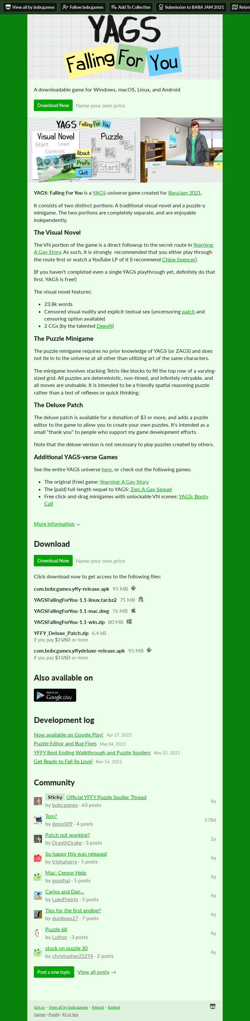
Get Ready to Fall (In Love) (63, 761)
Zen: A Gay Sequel (151, 489)
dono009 (62, 824)
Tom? (51, 816)
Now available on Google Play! (68, 734)
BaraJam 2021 (184, 192)
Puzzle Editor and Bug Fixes (65, 743)
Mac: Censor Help (65, 872)
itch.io (39, 1007)
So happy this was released (76, 853)
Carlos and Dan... (64, 891)
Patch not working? (67, 835)
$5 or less (70, 1014)
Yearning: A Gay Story (124, 481)
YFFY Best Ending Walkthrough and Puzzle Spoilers (92, 752)
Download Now (53, 105)
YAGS (99, 192)
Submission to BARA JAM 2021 (191, 7)
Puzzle (54, 1014)
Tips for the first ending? (73, 910)
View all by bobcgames (68, 1007)
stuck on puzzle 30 (66, 948)
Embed (114, 1007)
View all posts (93, 972)
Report (98, 1007)
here (107, 469)
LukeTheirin (65, 899)
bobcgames (65, 805)
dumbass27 (65, 918)
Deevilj (104, 326)
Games (40, 1014)
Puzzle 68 (56, 929)
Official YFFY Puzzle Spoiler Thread (106, 797)
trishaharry (64, 861)
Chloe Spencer (178, 259)
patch (188, 311)
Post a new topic (54, 972)
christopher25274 (72, 956)
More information (57, 523)
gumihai (61, 880)
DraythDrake (67, 842)
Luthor (59, 937)
